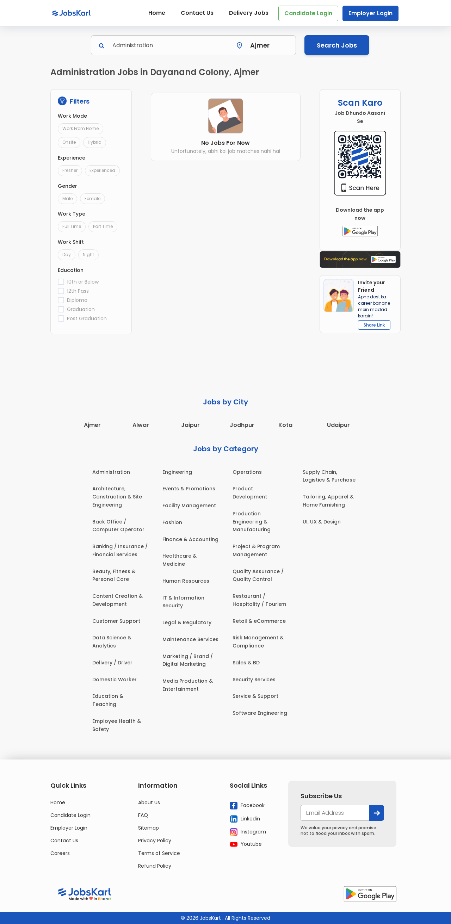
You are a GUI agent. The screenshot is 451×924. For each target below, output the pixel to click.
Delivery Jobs (248, 13)
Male (67, 198)
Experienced (102, 170)
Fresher (70, 170)
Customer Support (116, 621)
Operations (247, 472)
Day (66, 255)
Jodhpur (242, 425)
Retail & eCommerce (259, 621)
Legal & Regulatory (186, 622)
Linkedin (245, 819)
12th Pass (78, 290)
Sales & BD (246, 662)
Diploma (77, 300)
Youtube (246, 844)
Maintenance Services (190, 639)
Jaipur (190, 425)
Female (92, 198)
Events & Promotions (188, 488)
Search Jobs (337, 45)
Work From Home (80, 128)
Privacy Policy (154, 840)
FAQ (143, 815)
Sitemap (148, 827)
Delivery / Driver (112, 662)
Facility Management (189, 505)
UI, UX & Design (322, 521)
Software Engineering (260, 713)
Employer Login (370, 13)
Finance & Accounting (190, 539)
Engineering (177, 472)
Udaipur (338, 425)
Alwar (140, 425)
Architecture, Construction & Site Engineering (117, 496)
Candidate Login (308, 13)
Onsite (69, 142)
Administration (111, 472)
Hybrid (94, 142)
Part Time (103, 226)
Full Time (71, 226)
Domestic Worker (114, 679)
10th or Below (83, 281)
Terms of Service (159, 853)
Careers (60, 853)
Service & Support (255, 696)
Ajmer (92, 425)
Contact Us (197, 13)
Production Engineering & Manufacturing (252, 521)
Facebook (247, 806)
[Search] (167, 45)
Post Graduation (87, 318)
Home (156, 13)
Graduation (81, 309)
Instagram (248, 832)
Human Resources (185, 580)
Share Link (374, 325)
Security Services (254, 679)
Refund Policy (154, 865)
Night (88, 255)
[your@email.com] (335, 813)
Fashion (172, 522)
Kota (285, 425)
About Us (149, 802)
